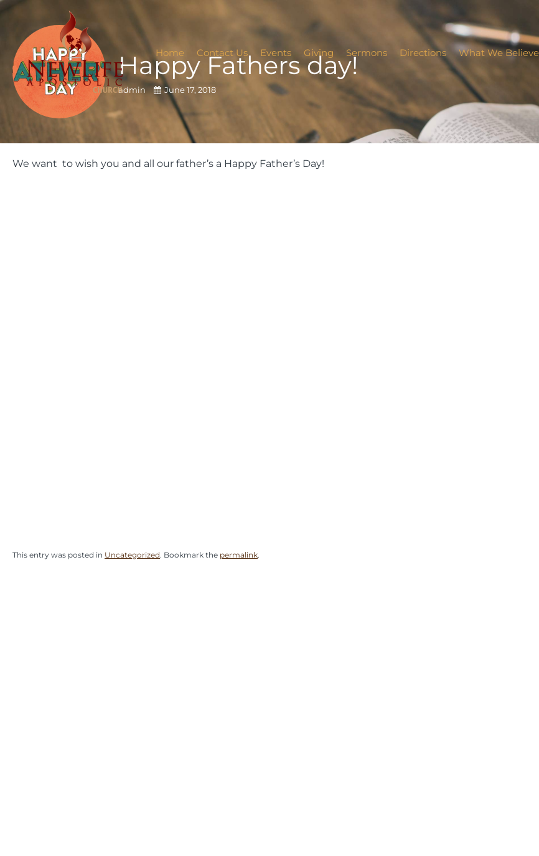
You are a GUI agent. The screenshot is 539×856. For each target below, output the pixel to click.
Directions (423, 53)
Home (170, 53)
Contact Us (222, 53)
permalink (239, 554)
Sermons (366, 53)
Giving (319, 53)
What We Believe (499, 53)
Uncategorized (132, 554)
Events (275, 53)
